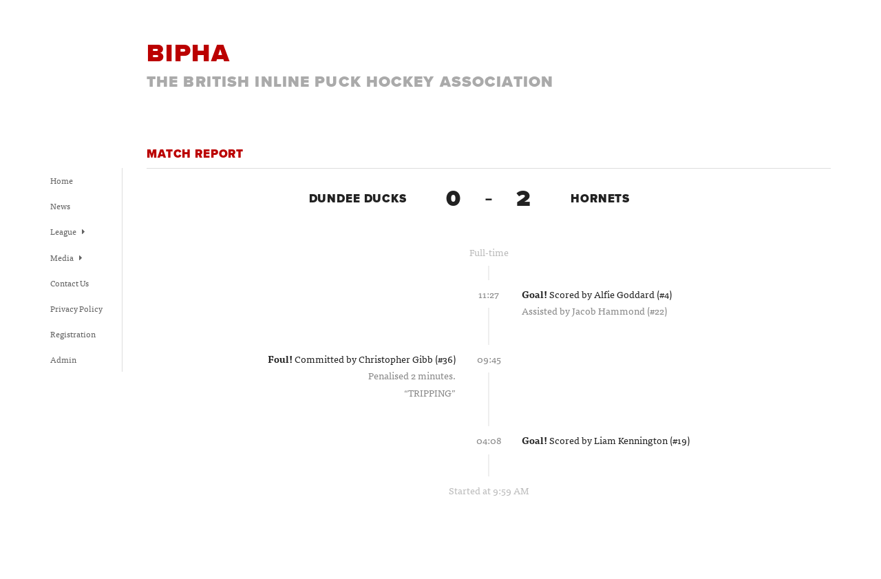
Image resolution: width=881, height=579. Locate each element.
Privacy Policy (76, 308)
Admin (63, 359)
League (67, 231)
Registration (73, 334)
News (60, 206)
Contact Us (69, 283)
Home (61, 180)
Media (66, 257)
